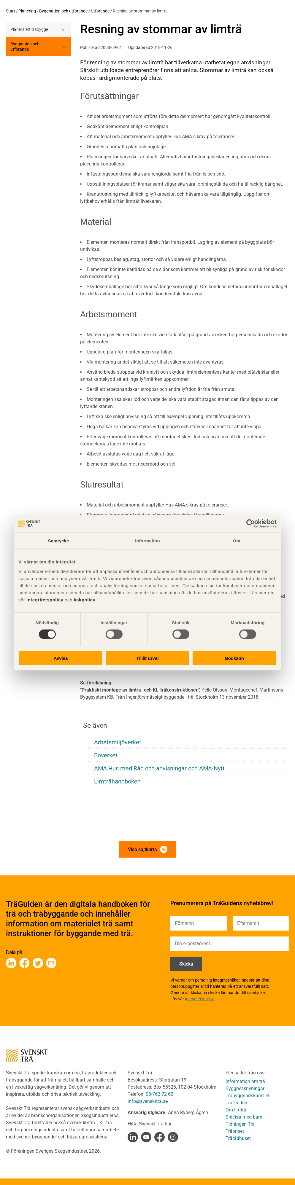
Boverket (106, 755)
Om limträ (236, 1110)
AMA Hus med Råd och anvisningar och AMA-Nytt (159, 768)
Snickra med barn (244, 1117)
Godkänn (234, 657)
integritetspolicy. (200, 998)
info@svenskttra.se (148, 1101)
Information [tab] (147, 540)
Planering (27, 11)
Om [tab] (236, 540)
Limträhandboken (117, 781)
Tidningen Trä (240, 1124)
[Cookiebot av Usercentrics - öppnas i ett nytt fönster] (251, 523)
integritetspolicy (44, 599)
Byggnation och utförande (63, 11)
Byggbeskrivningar (245, 1088)
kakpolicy (84, 599)
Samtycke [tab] (58, 540)
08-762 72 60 (159, 1094)
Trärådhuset (238, 1138)
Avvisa (61, 657)
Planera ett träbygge (29, 29)
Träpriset (235, 1131)
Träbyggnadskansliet (247, 1095)
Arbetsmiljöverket (117, 742)
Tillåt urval (148, 657)
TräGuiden (236, 1103)
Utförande (100, 11)
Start (10, 11)
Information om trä (245, 1081)
